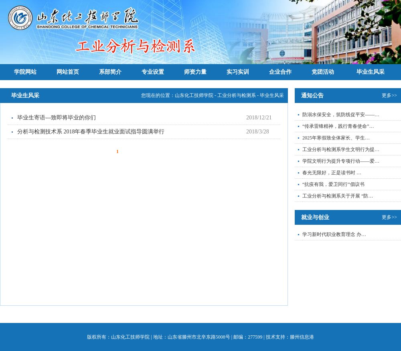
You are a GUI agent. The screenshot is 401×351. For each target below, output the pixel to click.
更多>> (389, 95)
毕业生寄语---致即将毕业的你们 (56, 118)
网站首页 (68, 72)
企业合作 (280, 72)
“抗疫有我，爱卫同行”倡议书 (333, 184)
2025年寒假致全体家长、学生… (336, 138)
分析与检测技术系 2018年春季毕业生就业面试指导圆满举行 (91, 132)
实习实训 (238, 72)
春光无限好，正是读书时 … (331, 173)
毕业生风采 (370, 72)
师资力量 (195, 72)
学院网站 (25, 72)
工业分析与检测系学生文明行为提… (340, 149)
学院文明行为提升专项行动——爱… (340, 161)
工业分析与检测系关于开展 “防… (337, 196)
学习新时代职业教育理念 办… (334, 234)
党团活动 (323, 72)
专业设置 (153, 72)
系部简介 (110, 72)
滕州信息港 (302, 337)
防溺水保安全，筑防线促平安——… (340, 114)
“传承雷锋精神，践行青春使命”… (338, 126)
